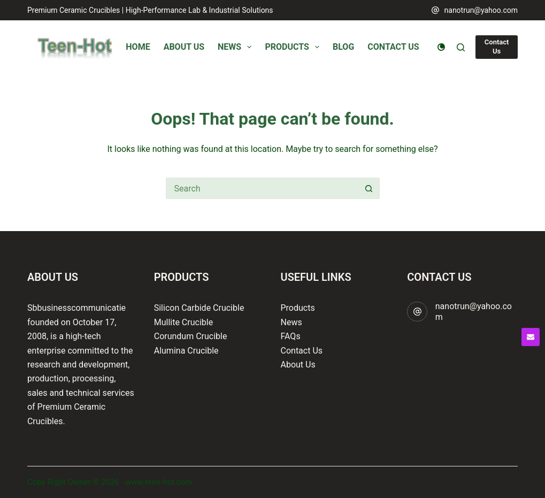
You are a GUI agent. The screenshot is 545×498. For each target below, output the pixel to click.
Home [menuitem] (138, 47)
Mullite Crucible (183, 322)
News (291, 322)
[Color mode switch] (441, 47)
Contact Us (497, 46)
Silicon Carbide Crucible (199, 308)
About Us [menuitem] (184, 47)
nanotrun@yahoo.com (481, 10)
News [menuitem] (237, 47)
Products (298, 308)
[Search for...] (262, 188)
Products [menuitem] (294, 47)
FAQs (291, 336)
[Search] (461, 47)
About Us (298, 364)
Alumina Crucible (186, 351)
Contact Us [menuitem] (393, 47)
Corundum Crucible (190, 336)
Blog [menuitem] (343, 47)
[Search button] (369, 188)
